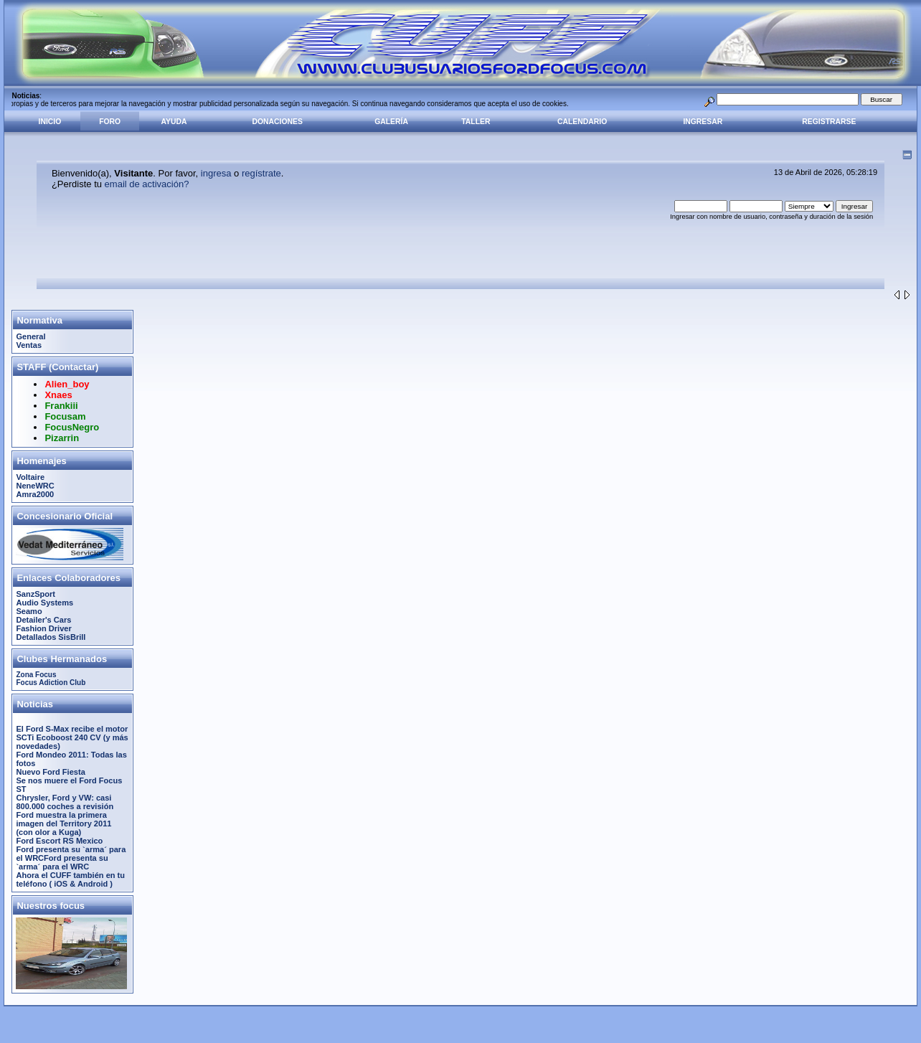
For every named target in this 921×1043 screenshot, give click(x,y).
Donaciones (277, 122)
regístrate (261, 173)
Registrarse (829, 122)
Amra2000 (35, 494)
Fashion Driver (43, 628)
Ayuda (174, 122)
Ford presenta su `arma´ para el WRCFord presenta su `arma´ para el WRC (71, 858)
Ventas (29, 345)
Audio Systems (44, 602)
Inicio (50, 122)
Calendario (582, 122)
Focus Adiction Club (50, 682)
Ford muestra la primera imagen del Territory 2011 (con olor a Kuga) (63, 823)
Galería (391, 122)
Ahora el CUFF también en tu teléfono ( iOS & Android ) (70, 879)
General (30, 336)
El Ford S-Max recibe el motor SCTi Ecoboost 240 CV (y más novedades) (72, 737)
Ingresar (702, 122)
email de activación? (147, 184)
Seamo (29, 611)
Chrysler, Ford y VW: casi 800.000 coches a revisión (64, 802)
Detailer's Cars (43, 619)
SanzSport (35, 594)
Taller (475, 122)
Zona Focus (36, 675)
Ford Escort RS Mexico (59, 840)
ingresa (216, 173)
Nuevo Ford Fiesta (50, 772)
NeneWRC (35, 485)
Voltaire (30, 477)
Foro (110, 122)
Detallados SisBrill (50, 637)
